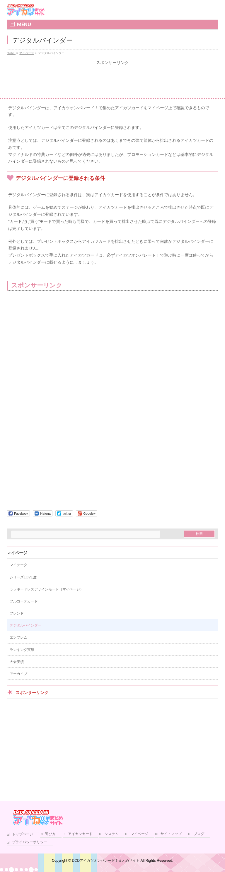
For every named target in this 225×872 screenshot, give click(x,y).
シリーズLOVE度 (23, 577)
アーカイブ (18, 674)
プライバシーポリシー (29, 842)
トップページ (22, 834)
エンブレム (18, 637)
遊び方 (50, 834)
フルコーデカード (24, 601)
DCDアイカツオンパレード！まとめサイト (105, 860)
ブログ (199, 834)
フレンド (17, 613)
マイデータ (18, 565)
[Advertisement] (112, 81)
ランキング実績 (22, 650)
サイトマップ (171, 834)
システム (112, 834)
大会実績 (17, 662)
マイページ (17, 553)
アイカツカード (80, 834)
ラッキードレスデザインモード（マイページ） (46, 589)
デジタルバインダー (25, 625)
